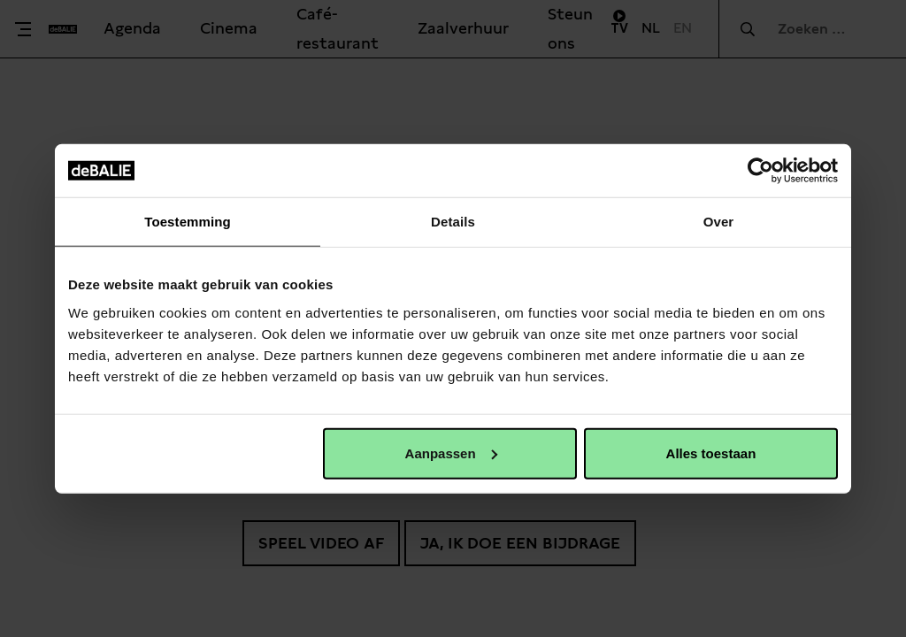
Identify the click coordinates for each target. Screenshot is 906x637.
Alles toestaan (711, 452)
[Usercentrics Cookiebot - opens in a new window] (760, 170)
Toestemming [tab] (187, 221)
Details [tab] (453, 221)
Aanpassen (451, 452)
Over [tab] (718, 221)
